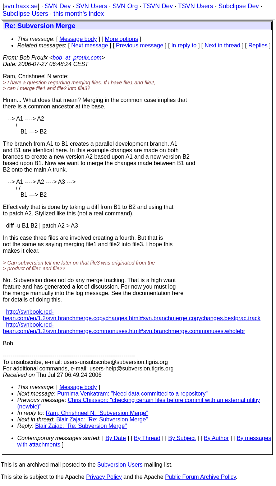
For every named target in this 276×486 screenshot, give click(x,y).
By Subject (182, 438)
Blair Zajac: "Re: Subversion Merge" (102, 419)
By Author (216, 438)
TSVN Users (195, 6)
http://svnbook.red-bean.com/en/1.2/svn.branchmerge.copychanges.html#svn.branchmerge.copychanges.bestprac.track (132, 315)
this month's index (79, 13)
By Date (115, 438)
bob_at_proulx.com (76, 58)
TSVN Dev (158, 6)
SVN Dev (57, 6)
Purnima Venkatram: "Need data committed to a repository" (132, 394)
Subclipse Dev (238, 6)
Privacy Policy (104, 477)
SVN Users (91, 6)
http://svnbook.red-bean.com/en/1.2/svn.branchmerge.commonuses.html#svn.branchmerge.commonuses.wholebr (124, 328)
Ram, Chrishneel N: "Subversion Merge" (97, 413)
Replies (257, 45)
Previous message (140, 45)
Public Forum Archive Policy (200, 477)
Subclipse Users (25, 13)
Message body (78, 39)
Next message (89, 45)
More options (121, 39)
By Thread (147, 438)
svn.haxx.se (21, 6)
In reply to (184, 45)
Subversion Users (120, 465)
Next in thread (222, 45)
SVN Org (125, 6)
